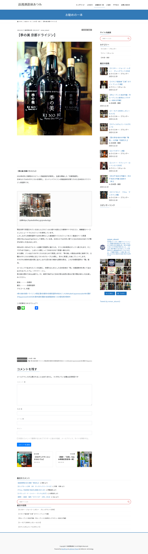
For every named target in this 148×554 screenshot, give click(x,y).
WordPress (64, 549)
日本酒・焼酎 (87, 30)
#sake (70, 293)
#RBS (58, 293)
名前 (19, 409)
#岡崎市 (67, 296)
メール (20, 419)
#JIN (66, 293)
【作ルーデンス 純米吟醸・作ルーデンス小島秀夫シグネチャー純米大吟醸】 (42, 518)
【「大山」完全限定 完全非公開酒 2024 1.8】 (31, 490)
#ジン (62, 293)
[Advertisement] (54, 151)
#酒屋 (42, 296)
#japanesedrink (24, 296)
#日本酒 (33, 296)
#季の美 (20, 293)
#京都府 (44, 293)
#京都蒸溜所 (51, 293)
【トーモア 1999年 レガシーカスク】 (30, 522)
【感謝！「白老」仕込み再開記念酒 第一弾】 (66, 458)
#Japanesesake (78, 293)
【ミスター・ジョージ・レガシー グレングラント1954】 (36, 510)
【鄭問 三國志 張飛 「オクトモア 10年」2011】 (34, 497)
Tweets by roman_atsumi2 (110, 301)
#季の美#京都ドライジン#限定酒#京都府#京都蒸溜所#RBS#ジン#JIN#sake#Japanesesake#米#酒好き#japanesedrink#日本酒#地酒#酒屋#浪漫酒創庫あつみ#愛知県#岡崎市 (77, 361)
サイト (19, 428)
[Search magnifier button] (128, 38)
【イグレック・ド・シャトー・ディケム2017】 (32, 493)
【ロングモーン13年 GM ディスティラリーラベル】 (34, 486)
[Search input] (115, 38)
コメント (21, 382)
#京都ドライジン (29, 293)
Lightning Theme (74, 549)
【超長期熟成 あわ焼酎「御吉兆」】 (28, 483)
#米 (85, 293)
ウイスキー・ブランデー (109, 49)
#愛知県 (62, 296)
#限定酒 (38, 293)
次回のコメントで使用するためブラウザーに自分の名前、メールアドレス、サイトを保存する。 (54, 438)
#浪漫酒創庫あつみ (52, 296)
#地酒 (38, 296)
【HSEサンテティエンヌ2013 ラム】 (42, 458)
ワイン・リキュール (107, 53)
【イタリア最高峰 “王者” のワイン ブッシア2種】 (34, 514)
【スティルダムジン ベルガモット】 (29, 527)
